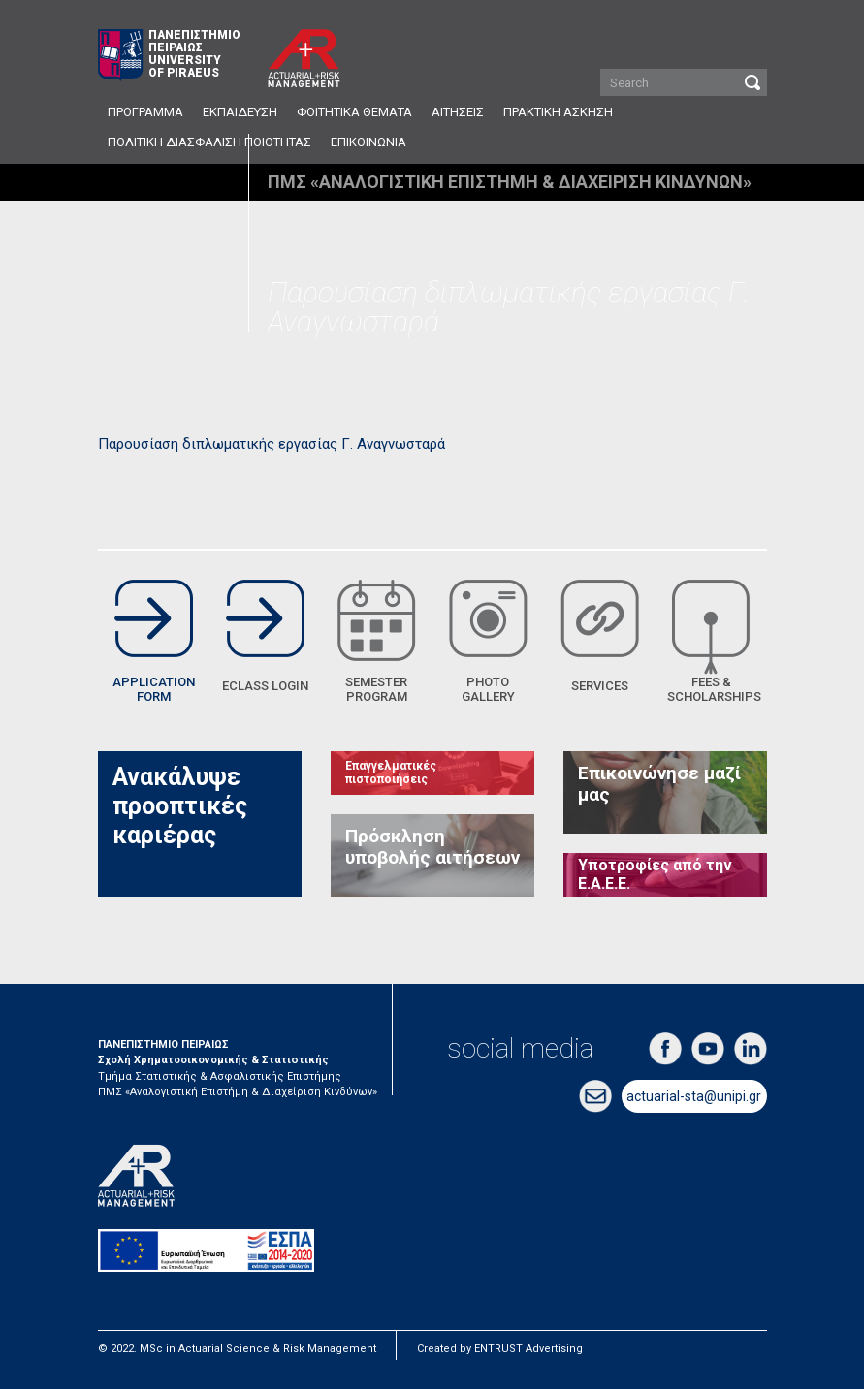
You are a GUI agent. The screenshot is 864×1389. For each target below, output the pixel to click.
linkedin (750, 1048)
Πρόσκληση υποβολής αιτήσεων (432, 847)
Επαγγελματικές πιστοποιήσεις (390, 772)
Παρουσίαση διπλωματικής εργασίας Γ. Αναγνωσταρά (271, 444)
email (595, 1096)
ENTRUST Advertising (528, 1348)
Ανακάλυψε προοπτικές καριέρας (179, 806)
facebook (665, 1048)
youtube (707, 1048)
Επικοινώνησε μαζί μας (659, 784)
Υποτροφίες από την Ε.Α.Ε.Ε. (655, 874)
